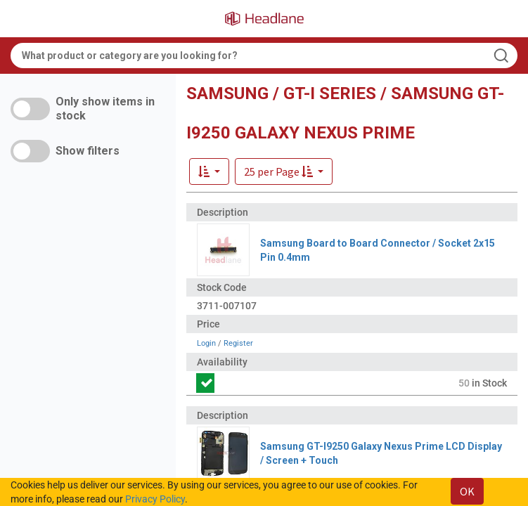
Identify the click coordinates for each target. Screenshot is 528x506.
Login (206, 343)
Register (238, 343)
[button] (284, 171)
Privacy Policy (155, 499)
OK (467, 491)
